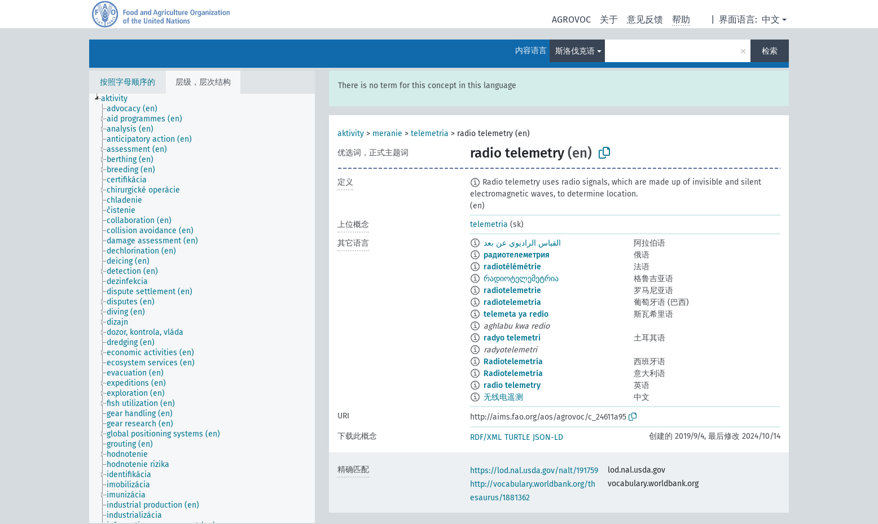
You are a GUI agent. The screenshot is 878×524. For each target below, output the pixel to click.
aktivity (350, 133)
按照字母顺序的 (127, 82)
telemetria (430, 133)
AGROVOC (571, 19)
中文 (771, 19)
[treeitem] (119, 99)
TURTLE (517, 437)
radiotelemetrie (512, 290)
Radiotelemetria (513, 373)
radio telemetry (512, 385)
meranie (387, 133)
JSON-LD (548, 437)
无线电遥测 (503, 397)
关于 (609, 19)
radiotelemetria (512, 302)
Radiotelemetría (513, 361)
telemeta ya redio (516, 314)
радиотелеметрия (517, 255)
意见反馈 (645, 19)
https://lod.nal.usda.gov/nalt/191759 (534, 470)
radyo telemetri (512, 338)
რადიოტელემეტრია (521, 278)
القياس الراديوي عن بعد (522, 243)
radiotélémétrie (512, 267)
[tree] (202, 308)
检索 (770, 51)
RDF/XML (486, 437)
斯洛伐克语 (575, 51)
